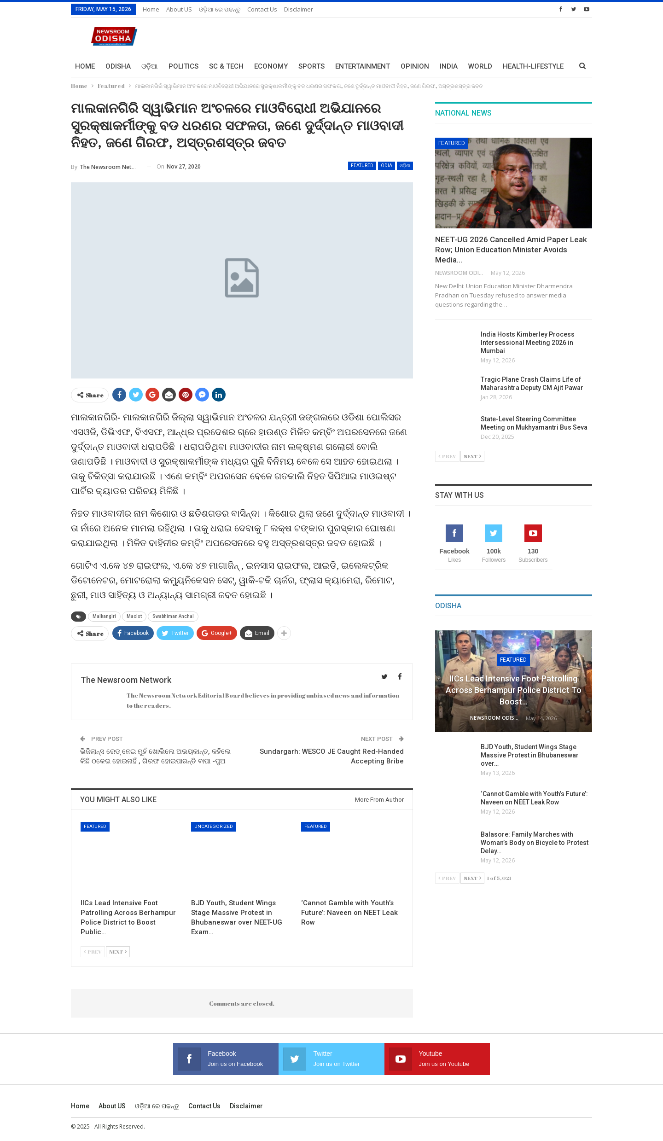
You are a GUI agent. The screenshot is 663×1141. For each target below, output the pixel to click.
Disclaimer (298, 9)
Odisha (118, 66)
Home (151, 9)
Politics (183, 66)
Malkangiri (104, 616)
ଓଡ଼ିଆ (149, 66)
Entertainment (362, 66)
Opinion (415, 66)
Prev (93, 951)
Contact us (262, 9)
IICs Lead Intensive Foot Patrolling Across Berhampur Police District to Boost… (514, 690)
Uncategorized (213, 826)
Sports (311, 66)
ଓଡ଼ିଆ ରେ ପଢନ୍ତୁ (219, 9)
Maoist (134, 616)
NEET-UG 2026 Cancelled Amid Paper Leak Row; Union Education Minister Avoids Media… (511, 249)
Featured (362, 165)
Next (118, 951)
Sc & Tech (226, 66)
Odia (386, 165)
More (512, 66)
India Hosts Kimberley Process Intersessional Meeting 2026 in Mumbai (528, 343)
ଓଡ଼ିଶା (405, 165)
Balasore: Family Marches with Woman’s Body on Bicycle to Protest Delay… (534, 843)
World (480, 66)
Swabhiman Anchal (173, 616)
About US (179, 9)
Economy (271, 66)
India (449, 66)
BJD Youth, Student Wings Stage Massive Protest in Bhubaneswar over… (530, 755)
